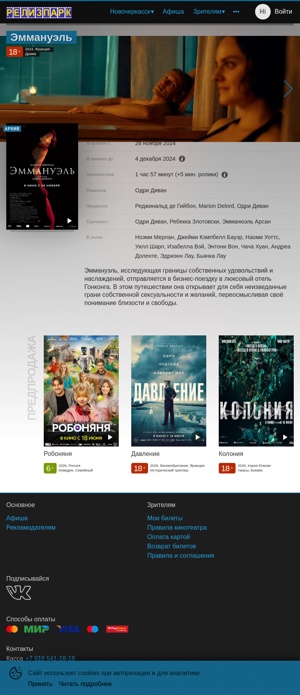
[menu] (160, 12)
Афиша (173, 11)
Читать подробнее (85, 684)
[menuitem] (131, 12)
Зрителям (207, 11)
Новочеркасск (130, 11)
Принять (40, 684)
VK (18, 592)
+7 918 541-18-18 (50, 658)
